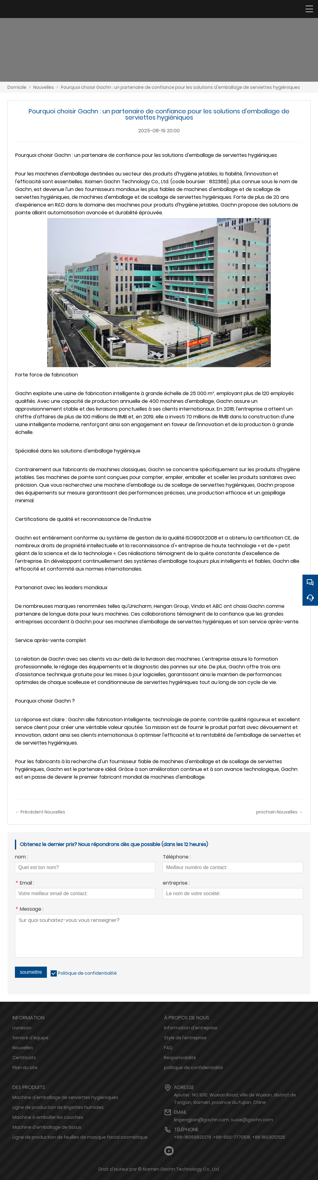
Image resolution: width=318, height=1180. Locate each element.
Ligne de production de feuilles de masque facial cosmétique (80, 1137)
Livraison (21, 1028)
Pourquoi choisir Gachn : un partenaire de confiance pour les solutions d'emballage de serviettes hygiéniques (180, 87)
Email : (24, 883)
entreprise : (176, 883)
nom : (21, 857)
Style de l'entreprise (185, 1038)
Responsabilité (180, 1058)
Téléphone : (177, 857)
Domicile (16, 87)
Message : (29, 910)
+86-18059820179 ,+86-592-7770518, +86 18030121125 (229, 1137)
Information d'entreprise (190, 1028)
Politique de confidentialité (87, 973)
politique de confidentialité (193, 1067)
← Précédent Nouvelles (40, 812)
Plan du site (25, 1067)
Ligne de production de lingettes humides (58, 1107)
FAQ (168, 1048)
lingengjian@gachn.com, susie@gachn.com (223, 1120)
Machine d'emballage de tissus (46, 1127)
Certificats (24, 1058)
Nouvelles (43, 87)
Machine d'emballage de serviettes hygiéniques (65, 1097)
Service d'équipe (30, 1038)
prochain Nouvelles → (279, 812)
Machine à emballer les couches (47, 1117)
